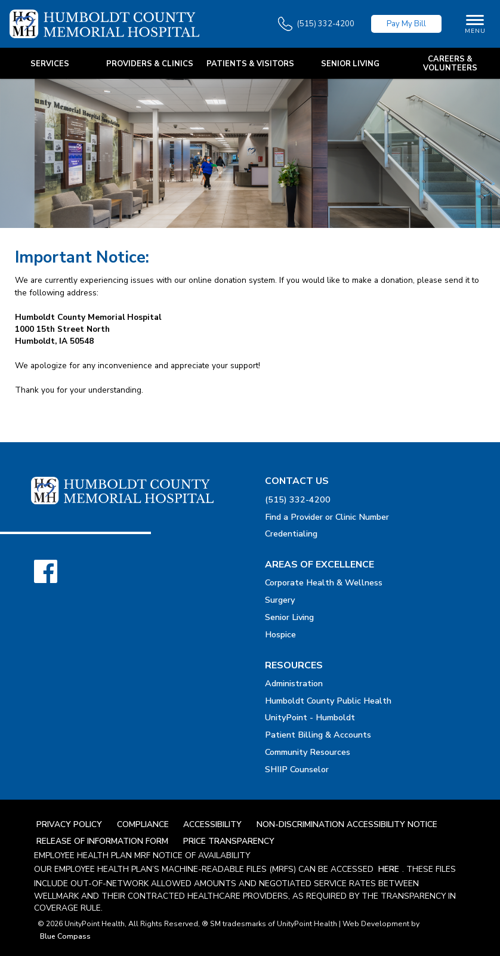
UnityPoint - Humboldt (310, 717)
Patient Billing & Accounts (318, 735)
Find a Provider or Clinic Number (327, 517)
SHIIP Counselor (297, 769)
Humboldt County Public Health (328, 701)
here (388, 869)
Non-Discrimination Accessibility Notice (347, 824)
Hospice (280, 634)
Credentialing (291, 533)
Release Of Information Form (102, 841)
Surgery (280, 600)
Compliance (143, 824)
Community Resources (307, 752)
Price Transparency (228, 841)
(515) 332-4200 (298, 499)
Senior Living (289, 617)
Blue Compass (65, 936)
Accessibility (212, 824)
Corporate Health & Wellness (323, 582)
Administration (294, 683)
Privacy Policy (69, 824)
